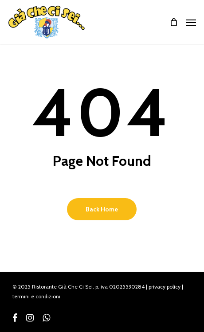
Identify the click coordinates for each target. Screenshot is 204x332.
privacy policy (164, 286)
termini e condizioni (36, 296)
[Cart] (173, 22)
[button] (191, 22)
